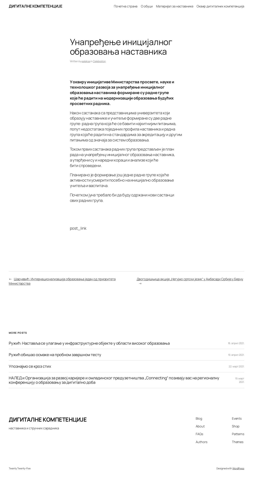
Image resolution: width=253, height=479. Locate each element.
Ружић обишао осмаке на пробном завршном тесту (55, 355)
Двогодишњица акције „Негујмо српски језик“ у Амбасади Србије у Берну (190, 279)
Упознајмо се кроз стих (30, 366)
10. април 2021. (236, 354)
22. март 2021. (236, 366)
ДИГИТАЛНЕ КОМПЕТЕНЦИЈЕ (35, 6)
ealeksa (86, 61)
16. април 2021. (236, 343)
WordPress (238, 468)
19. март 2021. (239, 380)
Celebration (99, 61)
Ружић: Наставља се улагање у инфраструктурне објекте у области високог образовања (89, 343)
